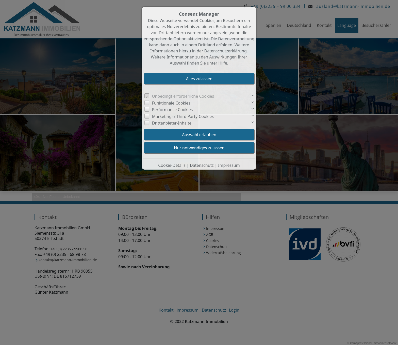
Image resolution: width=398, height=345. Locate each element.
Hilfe (222, 63)
